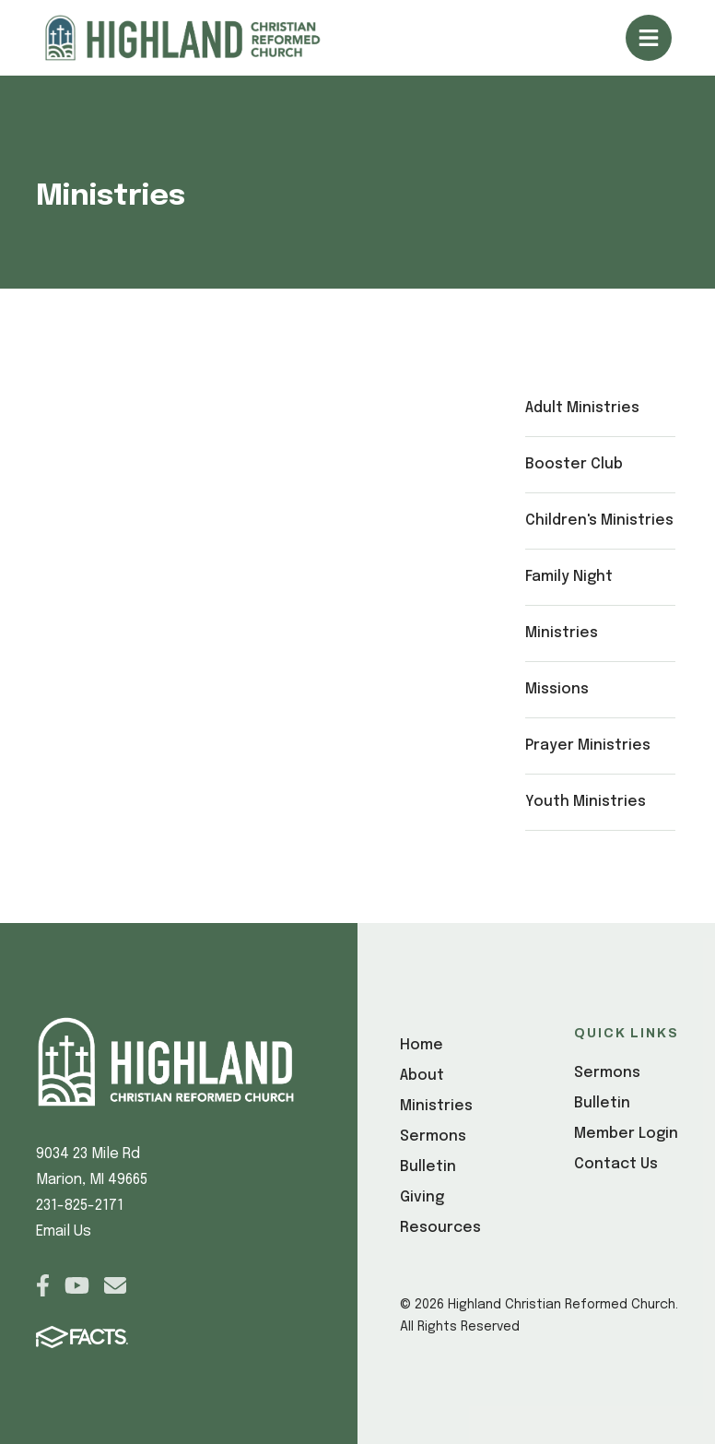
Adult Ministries (582, 408)
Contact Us (616, 1164)
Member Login (626, 1134)
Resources (440, 1228)
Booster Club (574, 464)
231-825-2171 (79, 1205)
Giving (422, 1197)
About (422, 1075)
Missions (557, 689)
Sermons (433, 1136)
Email (115, 1285)
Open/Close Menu (649, 38)
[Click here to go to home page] (204, 38)
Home (421, 1045)
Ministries (561, 633)
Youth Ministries (585, 802)
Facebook (43, 1285)
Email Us (63, 1231)
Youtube (76, 1285)
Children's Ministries (599, 520)
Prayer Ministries (588, 745)
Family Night (569, 577)
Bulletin (428, 1167)
